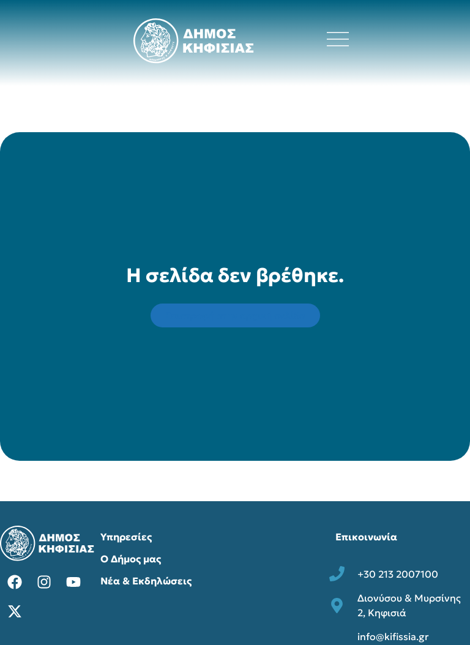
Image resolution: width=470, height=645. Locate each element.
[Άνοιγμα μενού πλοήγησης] (338, 39)
